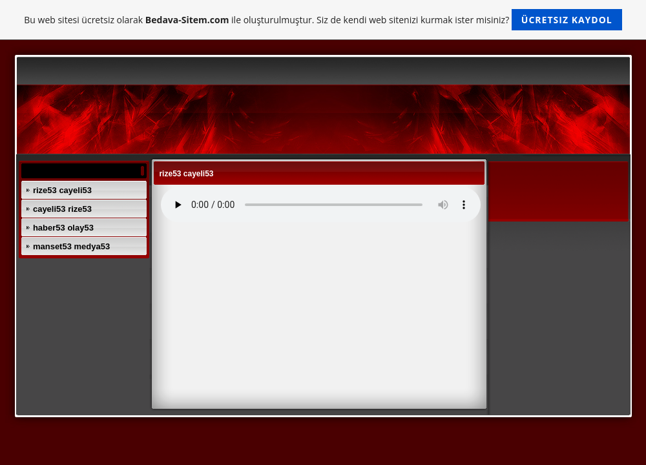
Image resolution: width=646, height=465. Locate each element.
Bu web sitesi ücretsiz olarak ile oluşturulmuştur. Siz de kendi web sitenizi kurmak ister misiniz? (322, 19)
